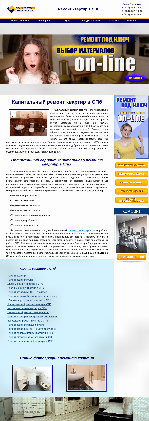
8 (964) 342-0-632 (132, 11)
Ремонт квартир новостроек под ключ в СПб (32, 316)
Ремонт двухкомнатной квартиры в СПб (30, 337)
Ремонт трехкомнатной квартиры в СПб (30, 341)
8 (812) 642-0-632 (132, 14)
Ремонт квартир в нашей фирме (25, 324)
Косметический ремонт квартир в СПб (29, 304)
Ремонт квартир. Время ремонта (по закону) (32, 296)
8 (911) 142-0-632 (132, 7)
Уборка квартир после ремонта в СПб (29, 300)
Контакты (132, 20)
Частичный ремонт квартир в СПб (27, 308)
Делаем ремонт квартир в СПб (25, 283)
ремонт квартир (79, 230)
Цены (68, 20)
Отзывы (114, 20)
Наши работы (45, 20)
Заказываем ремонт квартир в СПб (27, 320)
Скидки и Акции (91, 20)
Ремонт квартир (20, 20)
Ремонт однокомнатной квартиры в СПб (30, 333)
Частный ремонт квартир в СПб (25, 288)
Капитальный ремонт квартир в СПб (28, 312)
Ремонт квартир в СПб (20, 279)
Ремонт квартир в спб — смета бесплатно (31, 328)
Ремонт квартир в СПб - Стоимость (27, 292)
